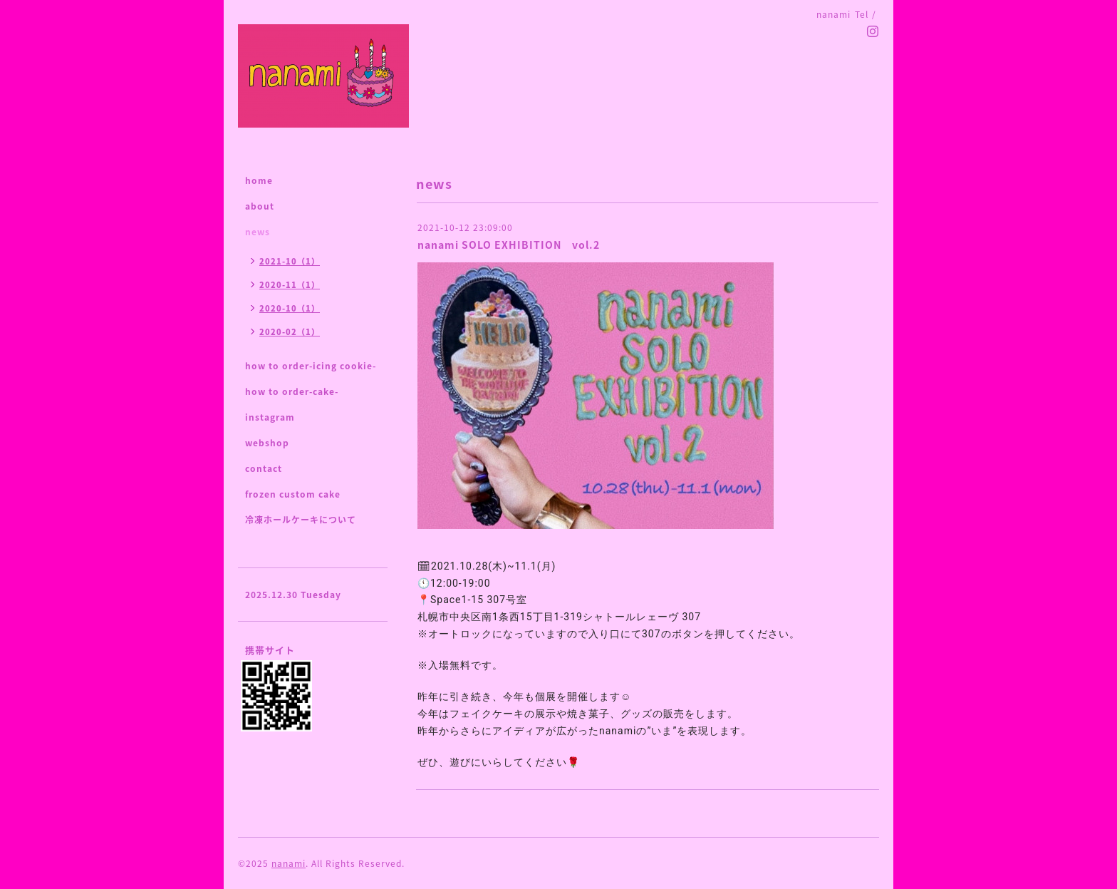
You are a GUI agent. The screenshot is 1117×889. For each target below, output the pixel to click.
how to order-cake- (291, 391)
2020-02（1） (289, 332)
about (259, 206)
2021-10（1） (289, 261)
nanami (288, 863)
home (259, 180)
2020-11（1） (289, 285)
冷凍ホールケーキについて (300, 519)
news (257, 231)
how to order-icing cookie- (310, 365)
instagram (270, 417)
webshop (267, 442)
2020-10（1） (289, 308)
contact (263, 468)
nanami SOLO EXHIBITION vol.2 (508, 244)
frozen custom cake (293, 494)
